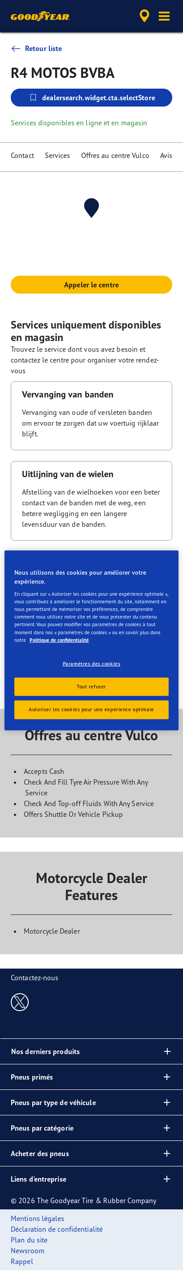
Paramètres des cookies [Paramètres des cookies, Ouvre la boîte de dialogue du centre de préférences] (92, 663)
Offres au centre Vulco (115, 155)
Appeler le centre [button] (91, 284)
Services (57, 155)
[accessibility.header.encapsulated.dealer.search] (144, 16)
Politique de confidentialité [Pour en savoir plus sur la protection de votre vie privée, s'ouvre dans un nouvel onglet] (59, 639)
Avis (166, 155)
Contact (22, 155)
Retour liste (36, 48)
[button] (164, 16)
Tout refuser (91, 686)
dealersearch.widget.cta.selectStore (91, 97)
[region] (91, 640)
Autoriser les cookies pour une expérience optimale (91, 709)
